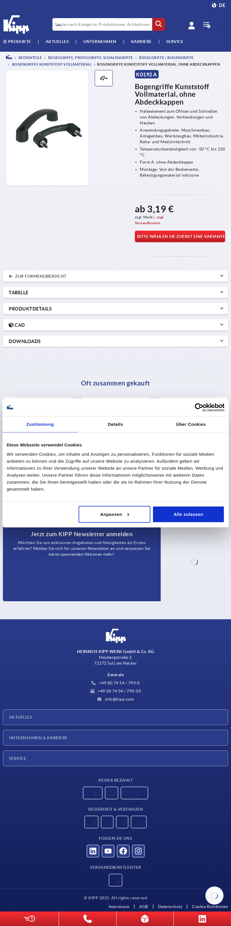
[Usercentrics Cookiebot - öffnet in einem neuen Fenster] (198, 407)
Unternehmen (100, 42)
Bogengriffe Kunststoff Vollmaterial (51, 65)
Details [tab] (115, 424)
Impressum (119, 907)
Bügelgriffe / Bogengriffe (166, 58)
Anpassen (114, 514)
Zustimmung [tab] (40, 424)
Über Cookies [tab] (191, 424)
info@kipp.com (115, 699)
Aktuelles (20, 717)
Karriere (141, 42)
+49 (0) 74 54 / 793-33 (115, 691)
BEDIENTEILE (30, 58)
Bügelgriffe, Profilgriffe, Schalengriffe (90, 58)
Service (17, 758)
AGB (143, 907)
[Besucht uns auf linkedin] (93, 851)
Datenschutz (170, 907)
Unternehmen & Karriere (38, 737)
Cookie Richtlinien (210, 906)
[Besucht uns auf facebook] (123, 851)
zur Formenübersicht (38, 276)
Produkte (17, 42)
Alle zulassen (188, 514)
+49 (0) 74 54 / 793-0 (115, 683)
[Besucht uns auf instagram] (138, 851)
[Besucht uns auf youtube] (108, 851)
